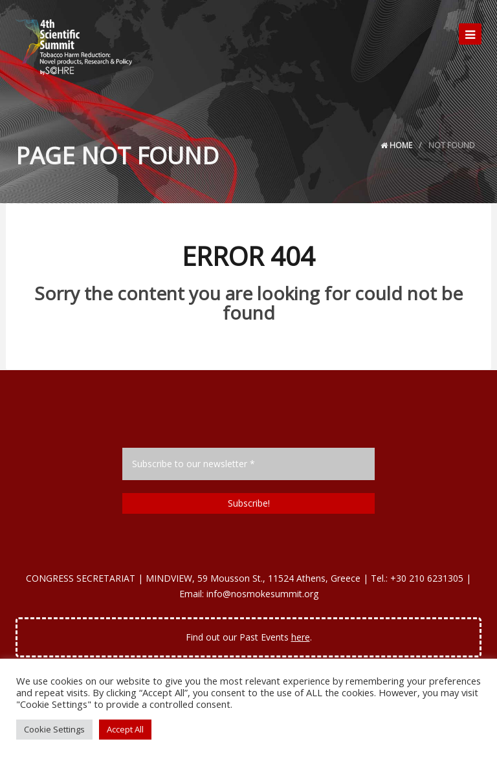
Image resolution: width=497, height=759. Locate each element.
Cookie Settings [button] (54, 729)
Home (396, 145)
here (300, 637)
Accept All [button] (125, 729)
